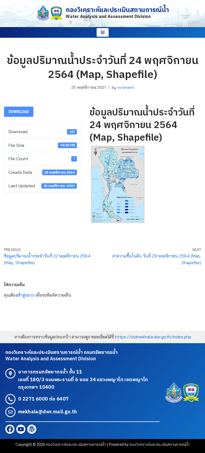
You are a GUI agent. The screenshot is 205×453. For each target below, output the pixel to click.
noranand (125, 87)
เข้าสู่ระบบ (26, 295)
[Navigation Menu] (103, 32)
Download (19, 112)
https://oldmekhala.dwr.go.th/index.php (153, 336)
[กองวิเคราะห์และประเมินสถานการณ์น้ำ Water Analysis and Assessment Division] (102, 13)
